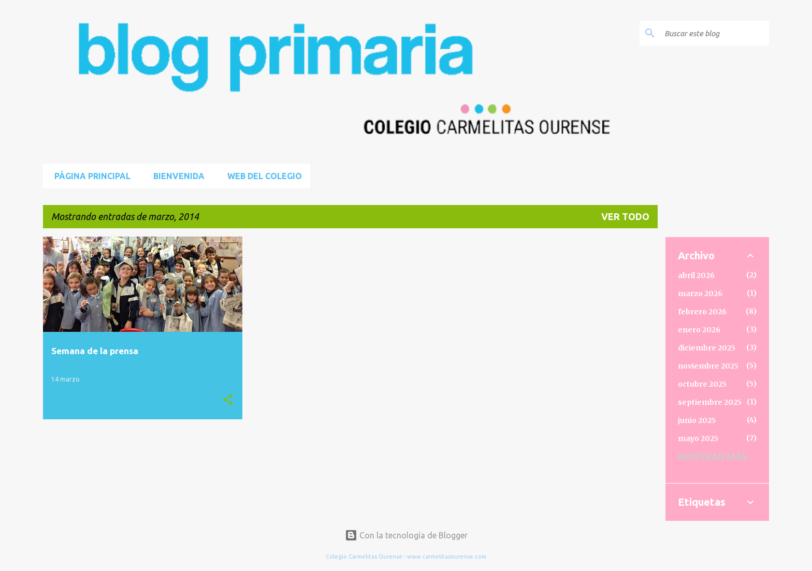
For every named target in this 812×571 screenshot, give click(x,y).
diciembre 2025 (706, 348)
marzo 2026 (700, 293)
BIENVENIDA (175, 176)
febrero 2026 (702, 311)
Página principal (89, 176)
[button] (228, 400)
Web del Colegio (261, 176)
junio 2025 (697, 420)
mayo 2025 (698, 438)
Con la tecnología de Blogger (406, 535)
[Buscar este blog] (714, 33)
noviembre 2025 (708, 366)
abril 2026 (696, 275)
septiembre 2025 (710, 402)
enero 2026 (699, 329)
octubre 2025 (702, 384)
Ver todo (625, 216)
